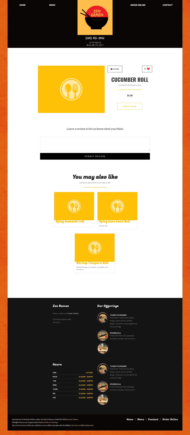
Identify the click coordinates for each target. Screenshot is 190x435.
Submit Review (94, 156)
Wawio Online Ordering (48, 427)
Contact (168, 5)
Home (22, 5)
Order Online (137, 5)
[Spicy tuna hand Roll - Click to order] (117, 219)
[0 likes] (147, 69)
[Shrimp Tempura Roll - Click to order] (95, 261)
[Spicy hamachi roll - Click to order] (74, 219)
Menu (52, 5)
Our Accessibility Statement (82, 430)
